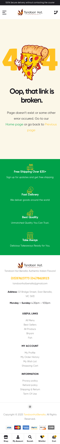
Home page (14, 124)
